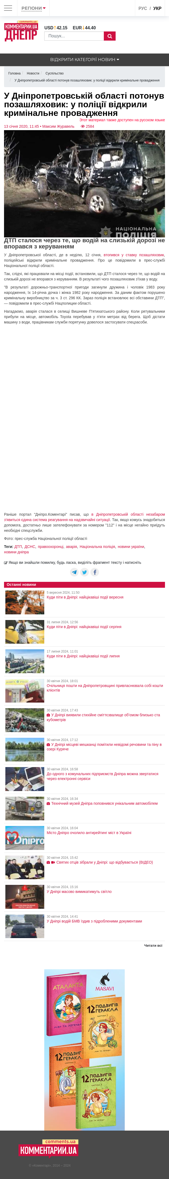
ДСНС (30, 546)
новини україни (131, 546)
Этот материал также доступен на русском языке (122, 120)
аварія (71, 546)
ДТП (18, 546)
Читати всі (153, 945)
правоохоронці (50, 546)
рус (142, 8)
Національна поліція (97, 546)
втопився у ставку (121, 255)
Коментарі (41, 1165)
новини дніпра (16, 552)
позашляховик (151, 255)
